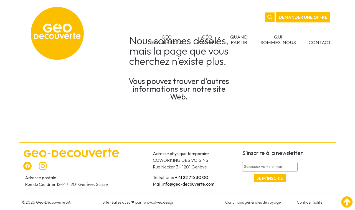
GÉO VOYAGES (206, 39)
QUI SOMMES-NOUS (278, 39)
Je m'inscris (270, 178)
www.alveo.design (159, 202)
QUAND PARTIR (239, 39)
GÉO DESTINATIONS (166, 39)
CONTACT (320, 42)
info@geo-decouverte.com (188, 184)
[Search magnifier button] (270, 17)
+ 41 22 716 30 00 (191, 177)
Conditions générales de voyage (253, 202)
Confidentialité (309, 202)
